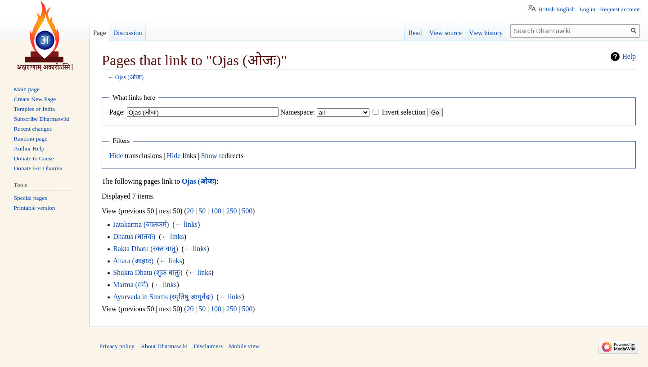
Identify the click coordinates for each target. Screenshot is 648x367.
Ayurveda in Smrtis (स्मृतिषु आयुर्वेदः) (163, 297)
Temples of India (34, 109)
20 (190, 211)
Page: (117, 112)
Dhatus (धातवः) (134, 236)
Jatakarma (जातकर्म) (141, 224)
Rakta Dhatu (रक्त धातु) (145, 248)
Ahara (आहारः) (133, 261)
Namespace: (297, 112)
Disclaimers (208, 346)
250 (231, 211)
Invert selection (404, 112)
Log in (587, 9)
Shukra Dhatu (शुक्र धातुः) (147, 272)
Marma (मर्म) (130, 284)
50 (202, 211)
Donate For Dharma (38, 168)
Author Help (29, 148)
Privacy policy (117, 346)
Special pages (30, 198)
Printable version (34, 207)
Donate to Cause (34, 158)
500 (247, 211)
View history (486, 32)
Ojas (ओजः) (129, 77)
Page (99, 32)
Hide (116, 155)
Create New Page (35, 99)
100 (216, 211)
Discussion (127, 32)
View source (445, 32)
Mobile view (244, 346)
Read (415, 32)
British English (556, 9)
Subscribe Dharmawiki (42, 118)
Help (629, 56)
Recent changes (33, 128)
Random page (31, 138)
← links (186, 224)
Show (209, 155)
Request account (620, 9)
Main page (27, 89)
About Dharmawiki (164, 346)
